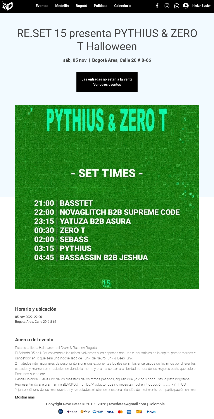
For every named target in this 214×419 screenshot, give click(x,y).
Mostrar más (25, 397)
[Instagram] (167, 6)
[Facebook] (157, 6)
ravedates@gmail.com (127, 404)
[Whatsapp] (177, 6)
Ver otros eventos (107, 84)
